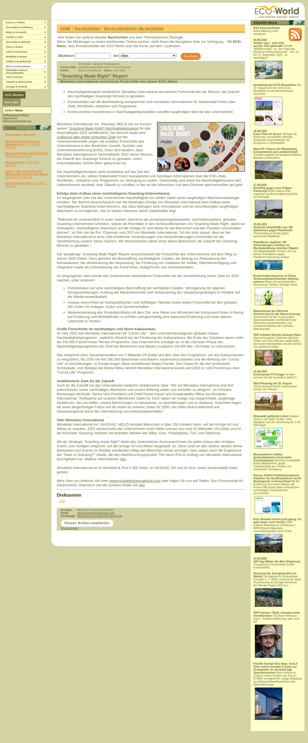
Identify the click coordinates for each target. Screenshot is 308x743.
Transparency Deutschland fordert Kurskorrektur (276, 564)
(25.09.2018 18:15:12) (26, 155)
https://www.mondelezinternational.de (99, 515)
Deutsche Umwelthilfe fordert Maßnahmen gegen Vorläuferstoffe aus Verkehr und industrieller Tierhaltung (276, 462)
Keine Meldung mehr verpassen (266, 31)
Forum (10, 128)
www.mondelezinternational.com (135, 481)
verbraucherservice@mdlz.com (96, 513)
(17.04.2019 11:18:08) (23, 144)
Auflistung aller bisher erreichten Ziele (86, 137)
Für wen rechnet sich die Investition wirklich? (275, 376)
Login (62, 501)
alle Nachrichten (151, 28)
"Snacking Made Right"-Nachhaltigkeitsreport (103, 128)
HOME (65, 28)
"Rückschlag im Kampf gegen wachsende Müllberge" (273, 232)
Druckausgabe (69, 528)
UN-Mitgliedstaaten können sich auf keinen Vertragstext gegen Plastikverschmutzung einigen (275, 255)
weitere (14, 110)
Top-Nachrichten (87, 28)
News (14, 95)
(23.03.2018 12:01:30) (26, 174)
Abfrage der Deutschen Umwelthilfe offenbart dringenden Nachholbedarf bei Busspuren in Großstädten (275, 138)
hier (123, 459)
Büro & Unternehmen (120, 28)
